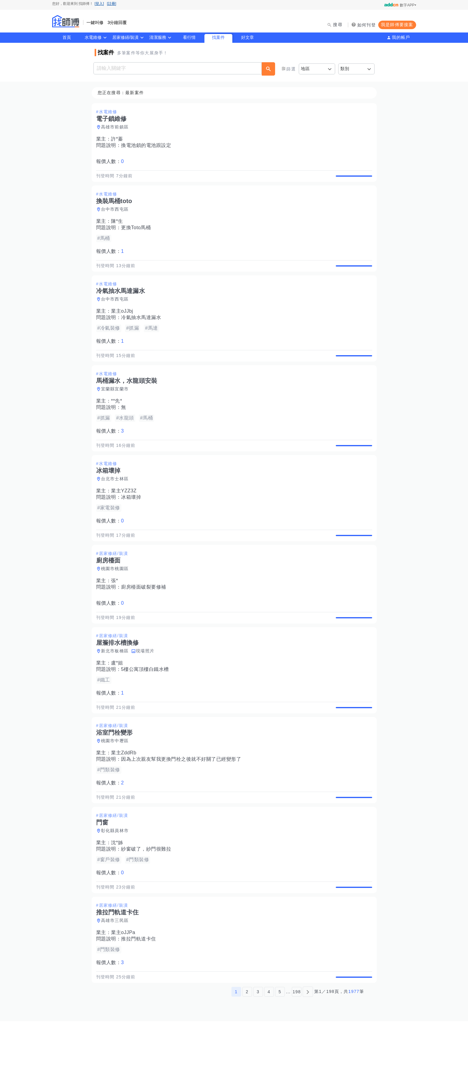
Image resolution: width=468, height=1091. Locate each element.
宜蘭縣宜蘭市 (117, 410)
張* (116, 615)
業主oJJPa (125, 995)
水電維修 (93, 37)
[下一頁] (308, 1061)
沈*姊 (119, 898)
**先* (118, 422)
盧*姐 (119, 705)
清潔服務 (157, 37)
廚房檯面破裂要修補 (145, 622)
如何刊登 (366, 24)
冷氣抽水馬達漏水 (143, 331)
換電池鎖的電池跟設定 (148, 145)
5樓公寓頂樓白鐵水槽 (147, 711)
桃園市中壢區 (117, 789)
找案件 (218, 37)
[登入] (99, 4)
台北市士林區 (117, 507)
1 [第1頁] (236, 1061)
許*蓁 (119, 139)
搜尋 (337, 24)
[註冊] (111, 4)
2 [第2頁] (247, 1061)
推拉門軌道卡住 (140, 1001)
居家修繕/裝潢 (125, 37)
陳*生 (119, 228)
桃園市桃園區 (117, 603)
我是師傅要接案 (397, 24)
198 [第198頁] (297, 1061)
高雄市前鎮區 (117, 127)
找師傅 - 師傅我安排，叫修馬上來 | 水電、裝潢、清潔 (65, 21)
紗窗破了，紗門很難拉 (148, 905)
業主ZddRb (125, 801)
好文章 (247, 37)
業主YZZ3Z (125, 519)
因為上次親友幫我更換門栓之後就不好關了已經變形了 (183, 808)
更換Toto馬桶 (138, 234)
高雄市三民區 (117, 983)
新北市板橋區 (117, 693)
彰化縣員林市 (117, 886)
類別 (345, 68)
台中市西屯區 (117, 216)
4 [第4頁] (269, 1061)
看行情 (189, 37)
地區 (305, 68)
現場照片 (147, 693)
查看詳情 (352, 179)
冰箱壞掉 (133, 525)
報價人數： (112, 161)
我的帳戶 (401, 37)
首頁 (66, 37)
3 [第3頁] (258, 1061)
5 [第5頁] (279, 1061)
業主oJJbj (124, 325)
